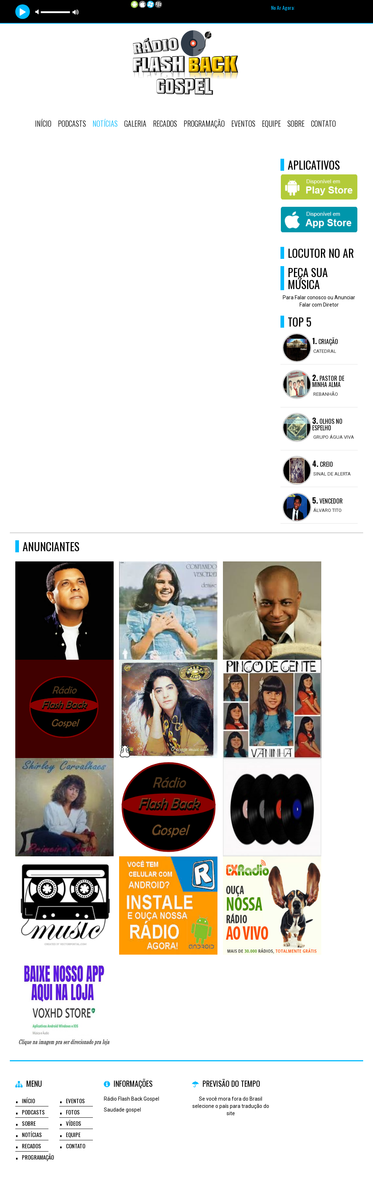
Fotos (73, 1112)
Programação (204, 123)
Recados (165, 123)
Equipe (271, 123)
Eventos (243, 123)
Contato (323, 123)
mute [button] (38, 12)
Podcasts (72, 123)
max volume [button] (75, 12)
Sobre (296, 123)
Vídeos (73, 1123)
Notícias (105, 123)
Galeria (135, 123)
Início (43, 123)
